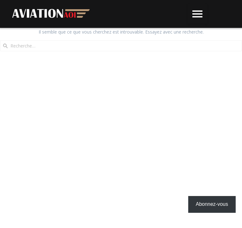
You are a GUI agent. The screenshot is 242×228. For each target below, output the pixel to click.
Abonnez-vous (212, 204)
